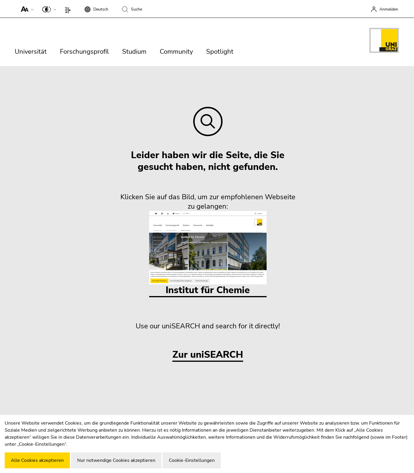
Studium (134, 51)
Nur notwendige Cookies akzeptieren (116, 460)
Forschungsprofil (84, 51)
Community (176, 51)
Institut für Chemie (208, 253)
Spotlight (219, 51)
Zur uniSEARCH (207, 355)
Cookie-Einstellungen (192, 460)
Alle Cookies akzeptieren (37, 460)
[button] (26, 9)
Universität (31, 51)
